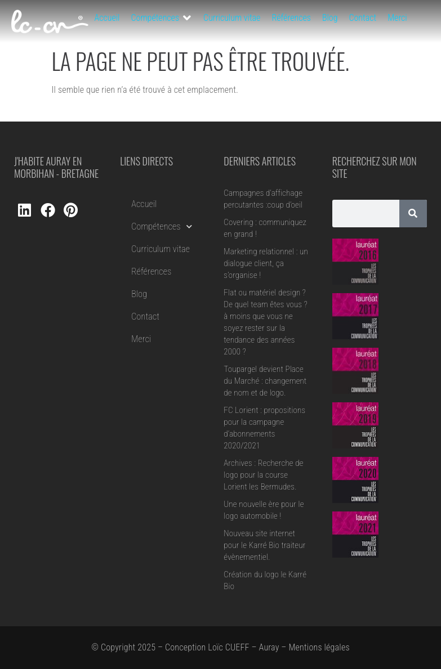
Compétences (161, 226)
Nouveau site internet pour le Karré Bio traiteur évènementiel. (264, 545)
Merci (141, 339)
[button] (162, 18)
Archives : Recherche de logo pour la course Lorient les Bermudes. (263, 475)
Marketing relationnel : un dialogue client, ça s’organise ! (266, 263)
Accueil (144, 204)
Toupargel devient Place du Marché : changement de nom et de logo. (265, 381)
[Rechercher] (413, 213)
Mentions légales (318, 647)
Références (151, 271)
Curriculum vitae (160, 249)
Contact (145, 316)
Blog (139, 294)
